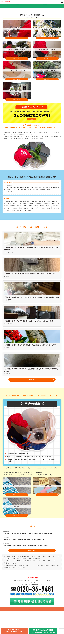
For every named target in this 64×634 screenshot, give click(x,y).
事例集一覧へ (32, 402)
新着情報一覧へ (32, 573)
